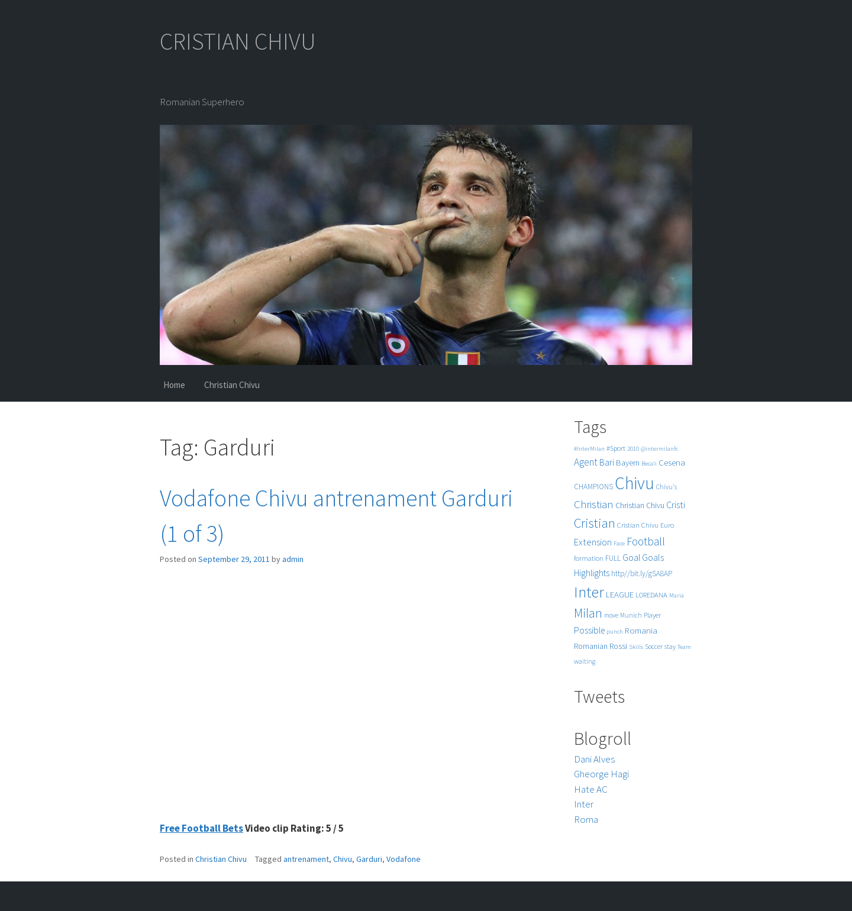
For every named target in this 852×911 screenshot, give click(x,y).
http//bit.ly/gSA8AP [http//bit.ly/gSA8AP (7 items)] (641, 573)
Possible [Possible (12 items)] (589, 630)
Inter (583, 803)
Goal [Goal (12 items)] (631, 557)
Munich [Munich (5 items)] (631, 615)
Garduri (369, 859)
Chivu (342, 859)
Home (174, 384)
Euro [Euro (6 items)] (667, 525)
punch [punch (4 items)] (614, 631)
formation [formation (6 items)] (589, 558)
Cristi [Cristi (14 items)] (675, 505)
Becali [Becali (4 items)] (649, 463)
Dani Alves (594, 758)
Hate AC (591, 789)
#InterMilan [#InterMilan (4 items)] (589, 449)
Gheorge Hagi (601, 773)
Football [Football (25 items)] (646, 541)
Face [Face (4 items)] (619, 543)
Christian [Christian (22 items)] (594, 504)
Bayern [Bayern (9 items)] (628, 462)
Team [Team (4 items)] (684, 647)
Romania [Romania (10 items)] (641, 630)
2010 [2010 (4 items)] (633, 449)
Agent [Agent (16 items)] (586, 462)
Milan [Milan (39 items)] (588, 613)
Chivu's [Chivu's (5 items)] (666, 487)
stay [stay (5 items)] (670, 646)
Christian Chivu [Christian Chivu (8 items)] (639, 505)
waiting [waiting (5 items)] (584, 661)
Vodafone (403, 859)
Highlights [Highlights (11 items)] (591, 573)
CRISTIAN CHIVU (238, 41)
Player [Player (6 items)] (652, 614)
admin (293, 559)
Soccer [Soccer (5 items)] (654, 646)
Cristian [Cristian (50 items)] (594, 522)
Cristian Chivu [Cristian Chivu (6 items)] (638, 525)
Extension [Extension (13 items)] (593, 542)
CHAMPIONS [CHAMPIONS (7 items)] (593, 487)
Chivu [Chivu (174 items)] (634, 483)
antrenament (306, 859)
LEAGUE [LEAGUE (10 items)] (620, 594)
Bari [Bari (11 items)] (606, 462)
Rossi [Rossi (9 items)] (618, 646)
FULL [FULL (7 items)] (613, 558)
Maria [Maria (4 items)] (676, 595)
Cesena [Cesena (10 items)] (672, 462)
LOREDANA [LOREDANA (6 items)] (651, 594)
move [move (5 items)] (611, 615)
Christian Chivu (232, 384)
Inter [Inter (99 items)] (589, 592)
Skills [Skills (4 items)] (636, 647)
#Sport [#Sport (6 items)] (615, 448)
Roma (586, 819)
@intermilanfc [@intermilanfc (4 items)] (659, 449)
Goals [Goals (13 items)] (653, 557)
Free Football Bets (201, 828)
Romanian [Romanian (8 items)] (591, 646)
